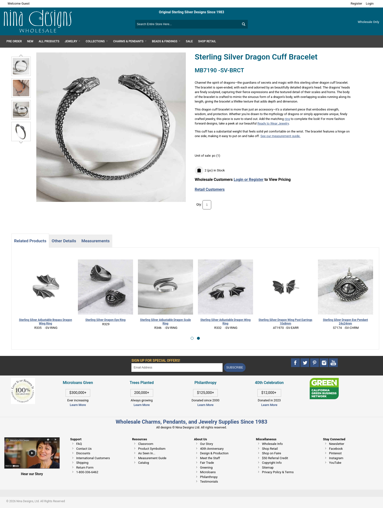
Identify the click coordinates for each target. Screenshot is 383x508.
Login (370, 3)
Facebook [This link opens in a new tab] (336, 448)
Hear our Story (32, 474)
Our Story (206, 444)
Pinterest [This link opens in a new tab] (335, 453)
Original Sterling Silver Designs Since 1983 (191, 12)
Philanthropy (209, 477)
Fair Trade (207, 462)
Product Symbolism (151, 448)
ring (287, 119)
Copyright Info (272, 462)
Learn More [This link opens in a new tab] (142, 405)
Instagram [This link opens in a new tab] (336, 458)
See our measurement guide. (280, 136)
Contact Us (84, 448)
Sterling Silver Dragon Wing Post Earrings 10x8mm (285, 321)
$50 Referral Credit (275, 458)
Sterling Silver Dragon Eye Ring (105, 320)
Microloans (208, 472)
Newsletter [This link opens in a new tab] (336, 444)
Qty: (199, 204)
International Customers (93, 458)
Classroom (145, 444)
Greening (206, 467)
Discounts (83, 453)
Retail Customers (210, 189)
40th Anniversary (212, 448)
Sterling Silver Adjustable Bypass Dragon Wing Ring (45, 321)
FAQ (79, 444)
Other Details (64, 240)
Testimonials (209, 481)
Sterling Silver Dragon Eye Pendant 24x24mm (345, 321)
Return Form (84, 467)
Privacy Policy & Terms (278, 472)
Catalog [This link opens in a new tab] (143, 462)
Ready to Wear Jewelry (273, 123)
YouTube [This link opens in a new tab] (335, 462)
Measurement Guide (152, 458)
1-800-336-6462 (87, 472)
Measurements (96, 240)
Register (356, 3)
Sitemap (268, 467)
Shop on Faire (271, 453)
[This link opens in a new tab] (324, 380)
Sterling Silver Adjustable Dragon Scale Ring (165, 321)
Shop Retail (270, 448)
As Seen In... (146, 453)
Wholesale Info (272, 444)
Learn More (78, 405)
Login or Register (248, 179)
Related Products (30, 240)
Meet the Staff (210, 458)
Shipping (82, 462)
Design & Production (214, 453)
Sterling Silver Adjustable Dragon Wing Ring (225, 321)
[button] (192, 338)
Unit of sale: (203, 155)
